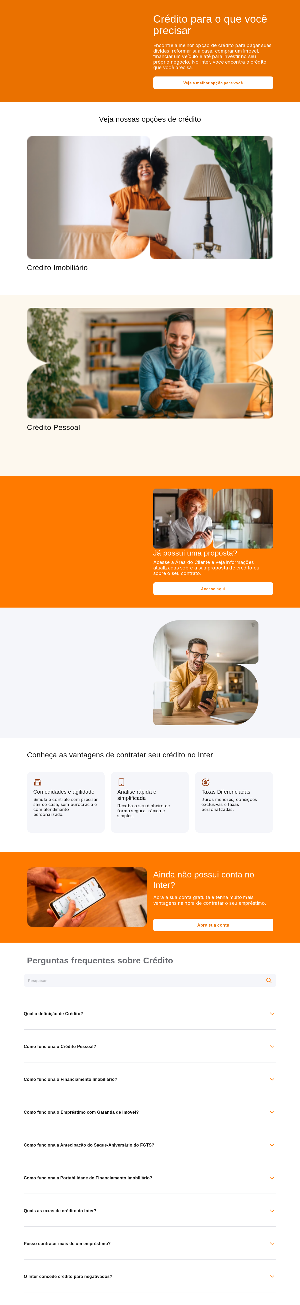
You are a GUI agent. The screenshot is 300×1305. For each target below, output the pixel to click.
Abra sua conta (213, 925)
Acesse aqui (213, 589)
